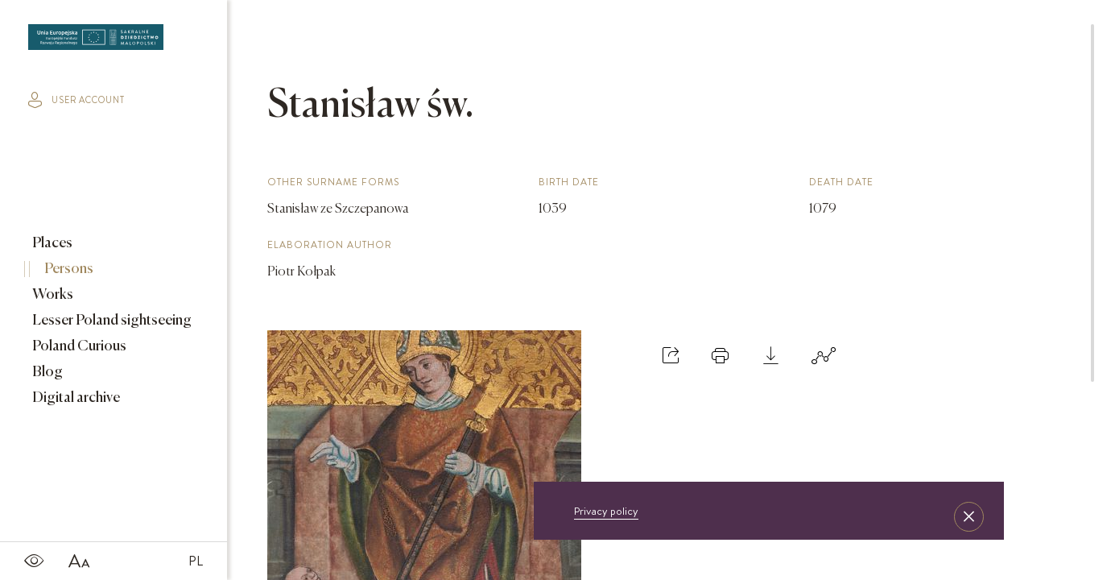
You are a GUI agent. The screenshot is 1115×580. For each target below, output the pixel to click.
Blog (46, 372)
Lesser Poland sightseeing (111, 320)
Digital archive (75, 398)
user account (76, 100)
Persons (67, 269)
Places (51, 243)
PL (195, 560)
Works (51, 295)
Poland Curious (78, 346)
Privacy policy (606, 510)
